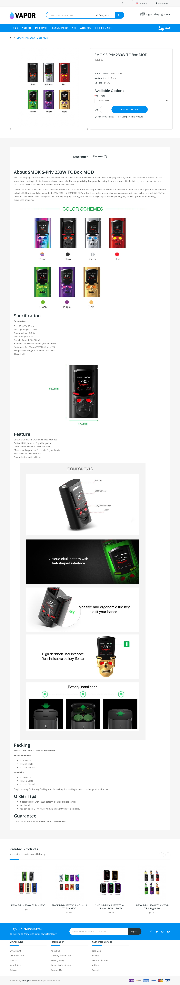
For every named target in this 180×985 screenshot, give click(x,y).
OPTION (100, 95)
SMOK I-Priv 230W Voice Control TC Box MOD (69, 907)
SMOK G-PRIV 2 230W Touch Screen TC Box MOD (110, 907)
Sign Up (134, 931)
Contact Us (56, 969)
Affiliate (96, 965)
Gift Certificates (100, 960)
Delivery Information (61, 955)
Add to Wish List (106, 116)
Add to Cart (130, 109)
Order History (17, 955)
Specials (96, 969)
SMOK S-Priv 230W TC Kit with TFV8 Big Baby (152, 907)
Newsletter (15, 965)
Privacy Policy (57, 960)
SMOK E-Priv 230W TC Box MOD (28, 905)
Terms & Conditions (61, 965)
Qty (96, 109)
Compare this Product (132, 116)
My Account (15, 950)
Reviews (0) (100, 156)
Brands (95, 955)
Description (80, 156)
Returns (14, 969)
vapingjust (26, 980)
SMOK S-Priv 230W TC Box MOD (32, 37)
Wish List (14, 960)
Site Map (96, 950)
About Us (55, 950)
